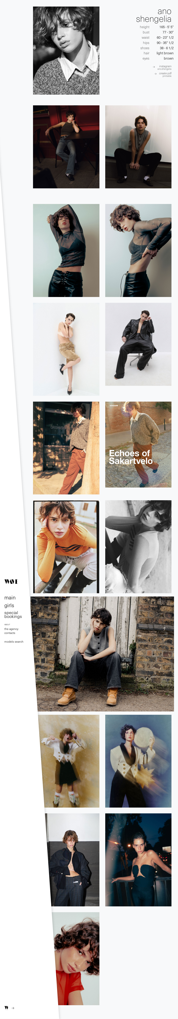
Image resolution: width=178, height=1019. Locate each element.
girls (9, 605)
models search (13, 641)
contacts (9, 632)
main (10, 597)
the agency (11, 628)
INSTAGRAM (164, 67)
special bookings (13, 614)
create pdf (165, 74)
